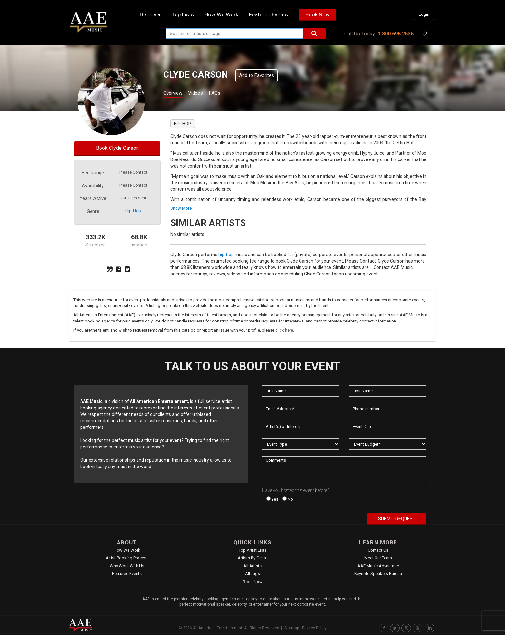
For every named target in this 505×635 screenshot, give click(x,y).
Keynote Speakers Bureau (378, 573)
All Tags (252, 573)
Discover (150, 14)
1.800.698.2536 (396, 34)
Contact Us (378, 550)
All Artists (252, 565)
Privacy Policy (314, 628)
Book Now (317, 14)
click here (284, 330)
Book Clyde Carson (117, 148)
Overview (175, 94)
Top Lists (183, 14)
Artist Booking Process (127, 557)
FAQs (226, 94)
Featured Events (268, 14)
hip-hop (133, 210)
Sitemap (291, 628)
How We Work (127, 550)
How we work (221, 14)
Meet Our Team (378, 557)
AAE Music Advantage (378, 565)
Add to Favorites (256, 75)
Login (424, 14)
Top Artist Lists (253, 550)
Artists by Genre (252, 557)
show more (181, 208)
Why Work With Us (127, 565)
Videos (203, 94)
